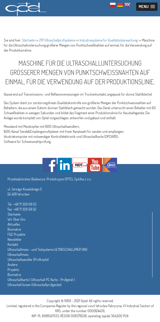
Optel (25, 8)
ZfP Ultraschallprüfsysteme (57, 40)
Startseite (28, 40)
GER (120, 5)
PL (113, 5)
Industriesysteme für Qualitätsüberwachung (109, 40)
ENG (127, 5)
